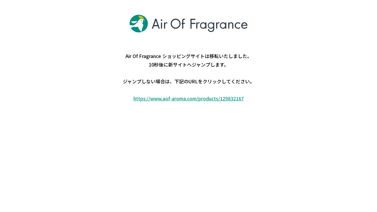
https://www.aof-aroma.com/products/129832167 (188, 98)
